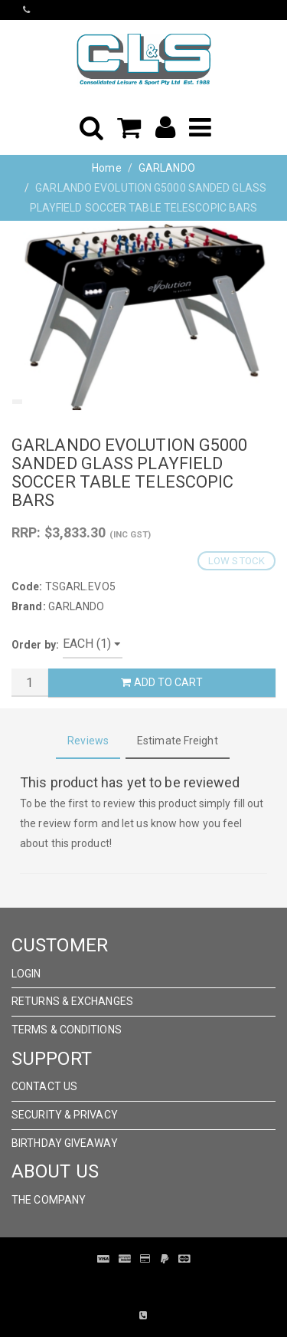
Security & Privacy (64, 1115)
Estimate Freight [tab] (177, 740)
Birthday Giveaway (64, 1143)
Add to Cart (161, 682)
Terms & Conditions (66, 1029)
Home (106, 168)
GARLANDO (167, 168)
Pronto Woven (151, 1281)
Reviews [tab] (88, 740)
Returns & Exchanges (72, 1001)
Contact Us (44, 1086)
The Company (48, 1200)
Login (26, 973)
